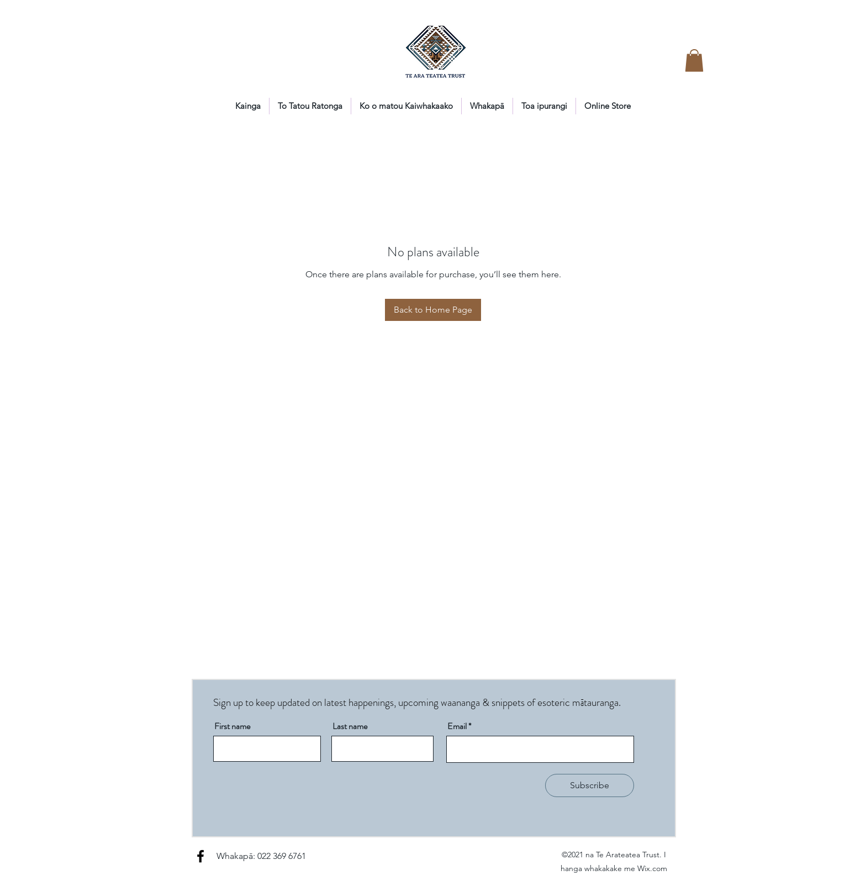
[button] (694, 60)
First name (232, 726)
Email (457, 726)
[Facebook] (200, 856)
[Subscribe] (589, 785)
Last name (349, 726)
